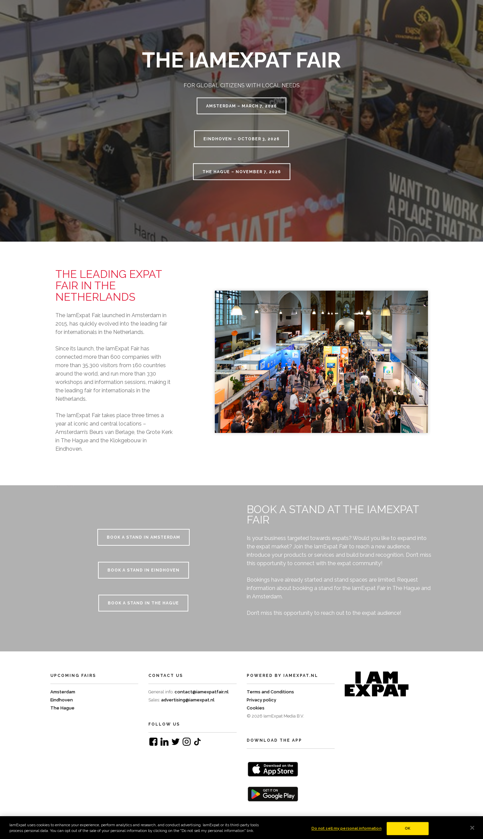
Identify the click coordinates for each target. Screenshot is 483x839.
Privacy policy (261, 699)
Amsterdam (62, 691)
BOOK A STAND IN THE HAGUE (143, 603)
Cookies (255, 707)
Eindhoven (61, 699)
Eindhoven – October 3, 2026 (241, 139)
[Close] (472, 830)
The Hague (62, 707)
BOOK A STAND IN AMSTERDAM (143, 537)
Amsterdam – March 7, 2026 (241, 106)
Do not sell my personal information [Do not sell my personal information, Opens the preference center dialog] (346, 831)
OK (407, 831)
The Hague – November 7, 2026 (241, 171)
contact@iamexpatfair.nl (202, 691)
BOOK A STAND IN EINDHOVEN (143, 570)
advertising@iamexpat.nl (187, 699)
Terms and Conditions (270, 691)
